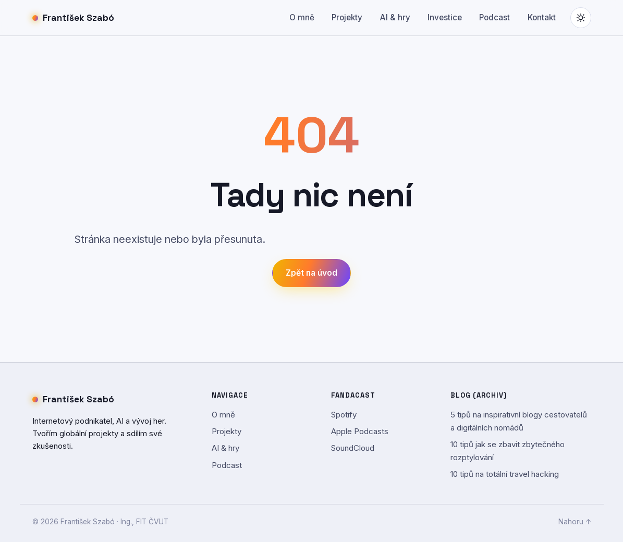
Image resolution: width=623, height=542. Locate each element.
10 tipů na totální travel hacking (504, 474)
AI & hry (395, 17)
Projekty (347, 17)
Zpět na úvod (311, 273)
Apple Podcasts (359, 431)
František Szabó (73, 17)
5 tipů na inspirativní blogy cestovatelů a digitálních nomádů (518, 421)
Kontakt (542, 17)
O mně (301, 17)
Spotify (344, 415)
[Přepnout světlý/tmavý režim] (580, 17)
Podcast (494, 17)
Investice (444, 17)
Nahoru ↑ (574, 522)
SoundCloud (352, 448)
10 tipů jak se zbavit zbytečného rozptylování (507, 450)
